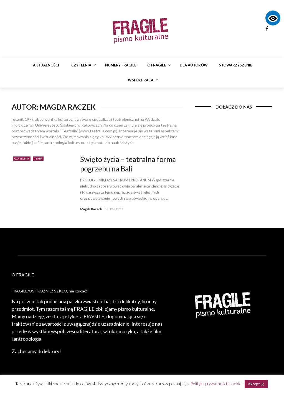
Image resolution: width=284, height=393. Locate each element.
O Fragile (156, 65)
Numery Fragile (120, 65)
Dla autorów (194, 65)
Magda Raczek (91, 209)
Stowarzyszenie (235, 65)
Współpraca (140, 80)
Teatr (38, 158)
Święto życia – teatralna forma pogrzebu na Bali (128, 164)
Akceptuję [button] (256, 384)
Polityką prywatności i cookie (216, 383)
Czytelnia (81, 65)
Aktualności (46, 65)
